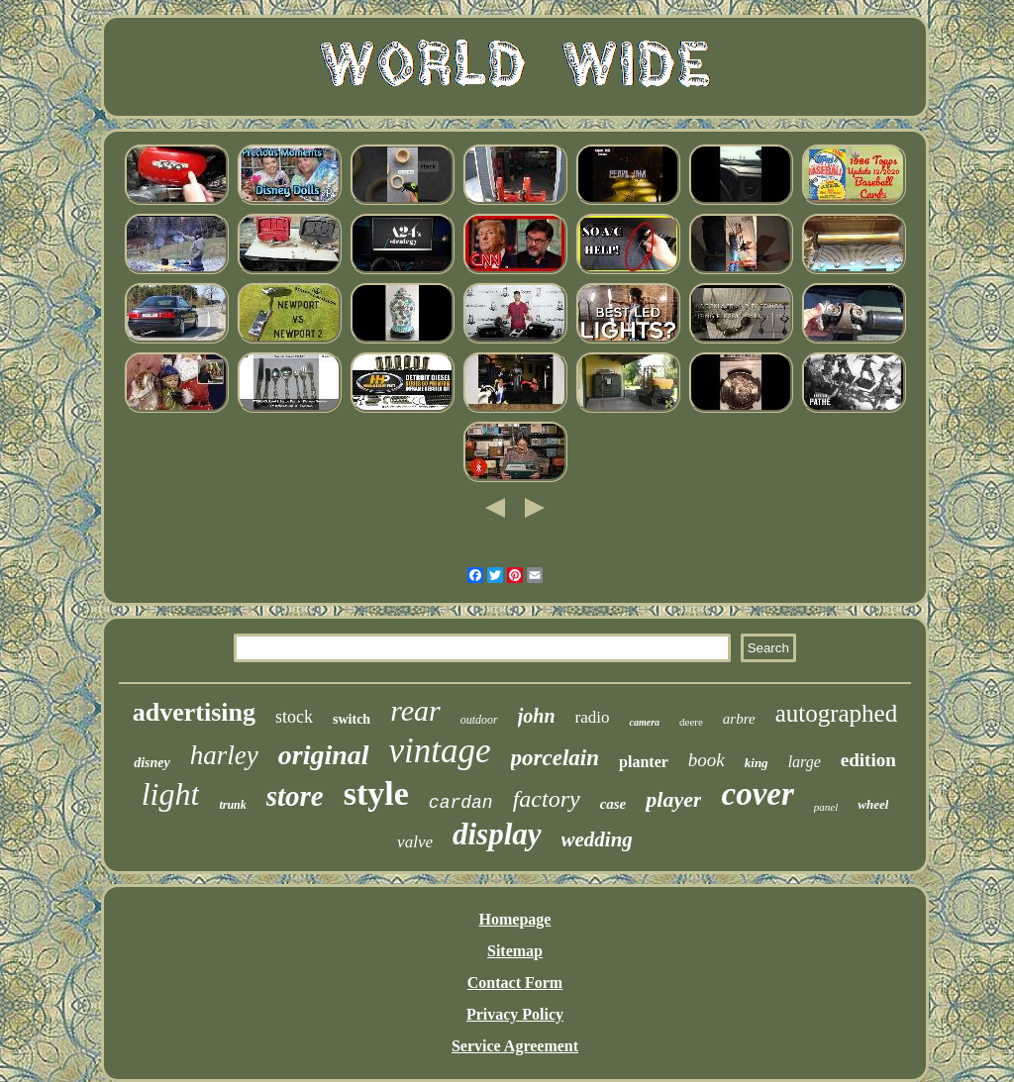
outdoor (479, 720)
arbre (739, 719)
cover (757, 794)
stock (294, 717)
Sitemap (515, 950)
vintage (440, 751)
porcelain (555, 757)
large (804, 761)
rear (415, 710)
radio (592, 717)
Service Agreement (515, 1045)
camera (644, 722)
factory (546, 799)
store (295, 796)
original (323, 754)
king (756, 762)
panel (826, 807)
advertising (194, 712)
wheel (873, 804)
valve (415, 842)
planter (643, 761)
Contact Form (514, 982)
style (376, 793)
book (706, 759)
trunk (232, 805)
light (171, 794)
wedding (597, 839)
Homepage (515, 919)
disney (152, 762)
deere (691, 722)
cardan (461, 803)
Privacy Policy (514, 1014)
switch (351, 719)
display (497, 834)
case (613, 804)
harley (224, 755)
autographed (836, 713)
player (673, 799)
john (537, 716)
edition (868, 759)
